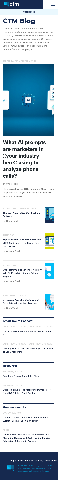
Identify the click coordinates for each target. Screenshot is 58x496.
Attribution (9, 208)
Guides (18, 371)
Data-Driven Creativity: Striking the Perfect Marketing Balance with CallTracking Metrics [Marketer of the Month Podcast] (26, 438)
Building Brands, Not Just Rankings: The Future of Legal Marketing (28, 350)
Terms (20, 460)
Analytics (8, 235)
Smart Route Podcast (15, 327)
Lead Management (27, 208)
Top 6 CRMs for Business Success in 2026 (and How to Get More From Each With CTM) (22, 243)
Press (6, 430)
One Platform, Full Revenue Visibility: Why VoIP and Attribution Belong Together (22, 273)
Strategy (8, 61)
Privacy (29, 460)
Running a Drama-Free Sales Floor (21, 376)
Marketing (9, 295)
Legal (13, 460)
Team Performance (25, 61)
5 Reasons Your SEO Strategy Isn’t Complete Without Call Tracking (21, 302)
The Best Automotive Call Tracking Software (21, 215)
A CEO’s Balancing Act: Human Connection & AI (27, 333)
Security (38, 460)
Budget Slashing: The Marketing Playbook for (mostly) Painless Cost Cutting (27, 391)
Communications (12, 413)
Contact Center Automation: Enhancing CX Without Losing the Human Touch (26, 419)
